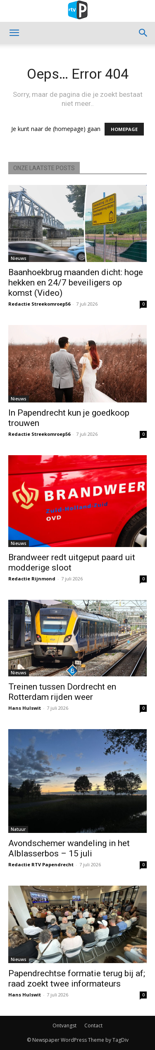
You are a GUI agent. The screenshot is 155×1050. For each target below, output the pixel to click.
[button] (14, 33)
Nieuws (18, 258)
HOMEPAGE (124, 129)
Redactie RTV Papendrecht (41, 864)
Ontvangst (64, 1025)
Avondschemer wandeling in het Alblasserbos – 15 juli (69, 848)
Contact (93, 1025)
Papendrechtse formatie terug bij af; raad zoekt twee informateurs (76, 978)
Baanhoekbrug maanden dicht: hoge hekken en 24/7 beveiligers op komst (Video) (75, 282)
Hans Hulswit (24, 708)
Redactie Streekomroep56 (39, 304)
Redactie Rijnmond (31, 578)
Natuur (18, 829)
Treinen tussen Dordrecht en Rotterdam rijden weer (62, 692)
